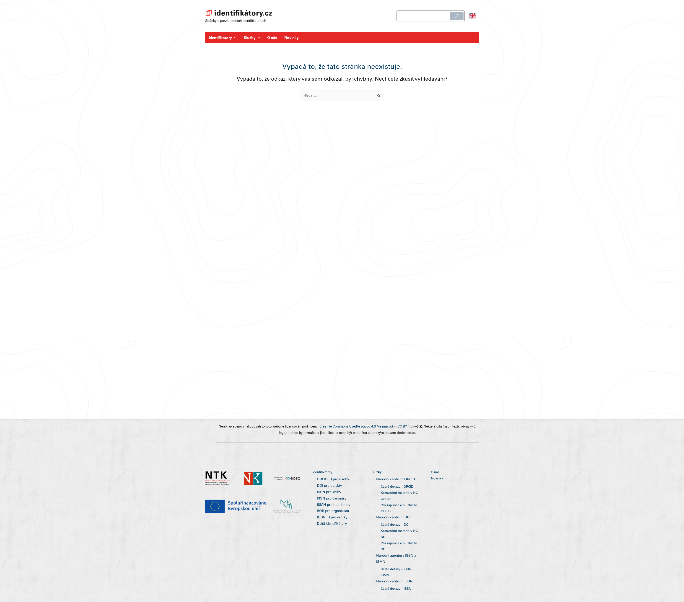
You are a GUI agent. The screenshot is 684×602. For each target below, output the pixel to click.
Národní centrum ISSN (393, 581)
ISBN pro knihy (328, 495)
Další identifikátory (331, 526)
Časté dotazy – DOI (395, 526)
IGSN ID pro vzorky (331, 520)
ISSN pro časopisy (331, 501)
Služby (252, 37)
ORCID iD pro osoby (332, 482)
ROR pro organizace (332, 514)
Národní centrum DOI (392, 519)
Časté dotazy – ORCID (397, 489)
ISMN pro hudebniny (333, 507)
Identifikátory (222, 37)
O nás (272, 37)
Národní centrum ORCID (394, 482)
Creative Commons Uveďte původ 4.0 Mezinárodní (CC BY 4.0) (366, 429)
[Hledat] (457, 16)
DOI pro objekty (329, 488)
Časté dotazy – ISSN (396, 589)
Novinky (291, 37)
